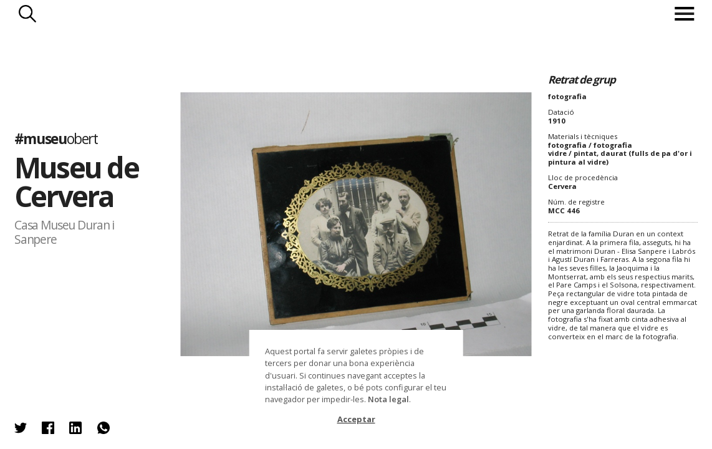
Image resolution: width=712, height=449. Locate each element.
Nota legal (388, 399)
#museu (56, 138)
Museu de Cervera (76, 181)
